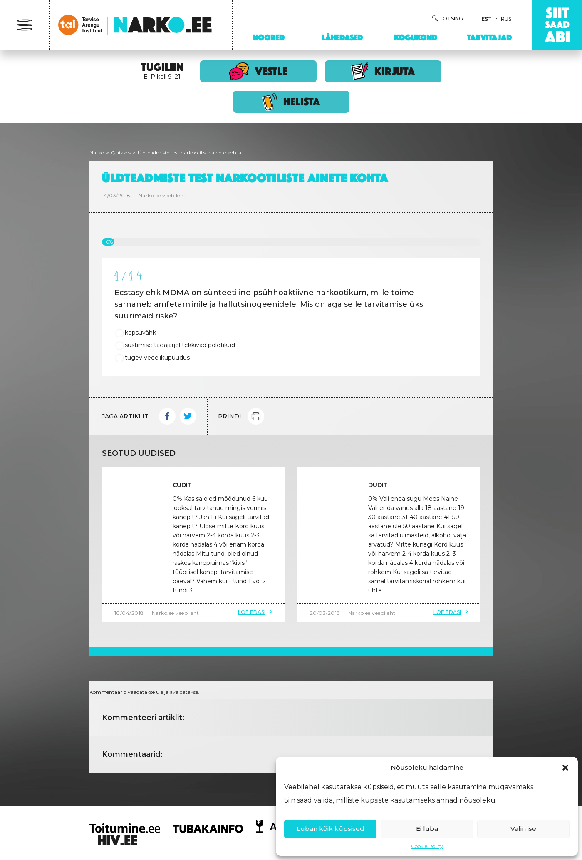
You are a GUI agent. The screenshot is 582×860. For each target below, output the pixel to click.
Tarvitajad (489, 37)
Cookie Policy (427, 846)
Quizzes (121, 152)
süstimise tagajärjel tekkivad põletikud (180, 345)
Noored (269, 37)
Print (256, 416)
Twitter (188, 416)
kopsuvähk (140, 332)
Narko (96, 152)
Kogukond (415, 37)
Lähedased (342, 37)
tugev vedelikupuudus (157, 357)
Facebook (167, 416)
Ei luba (427, 829)
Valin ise (523, 829)
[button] (565, 767)
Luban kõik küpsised (330, 829)
